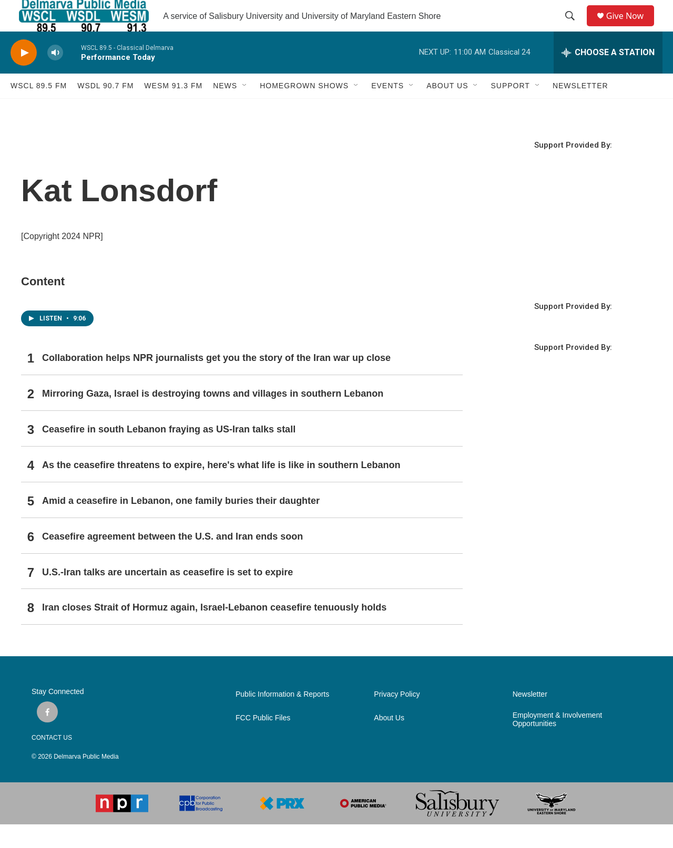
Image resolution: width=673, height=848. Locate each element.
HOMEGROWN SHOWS (304, 109)
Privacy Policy (397, 718)
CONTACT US (52, 761)
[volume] (55, 76)
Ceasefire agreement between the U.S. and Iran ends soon (172, 560)
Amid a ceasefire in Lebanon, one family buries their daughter (181, 524)
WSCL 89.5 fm (39, 109)
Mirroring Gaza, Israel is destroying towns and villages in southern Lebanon (212, 417)
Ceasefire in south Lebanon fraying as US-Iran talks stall (168, 453)
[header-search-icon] (574, 28)
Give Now (631, 27)
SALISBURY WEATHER (573, 265)
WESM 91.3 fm (173, 109)
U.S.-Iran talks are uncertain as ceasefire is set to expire (167, 596)
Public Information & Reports (282, 718)
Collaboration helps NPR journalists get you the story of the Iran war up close (216, 381)
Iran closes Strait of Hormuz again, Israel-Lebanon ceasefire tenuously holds (214, 631)
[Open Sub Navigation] (245, 109)
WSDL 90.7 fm (105, 109)
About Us (389, 742)
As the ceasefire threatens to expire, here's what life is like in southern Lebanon (221, 488)
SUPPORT (510, 109)
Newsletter (530, 718)
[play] (23, 76)
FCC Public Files (263, 742)
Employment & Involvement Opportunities (557, 743)
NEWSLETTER (580, 109)
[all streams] (608, 76)
